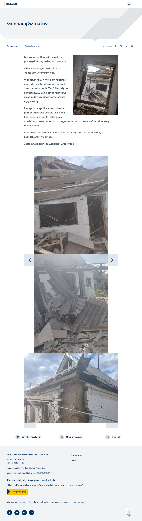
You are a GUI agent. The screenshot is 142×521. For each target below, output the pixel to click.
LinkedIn (17, 512)
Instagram (31, 512)
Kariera (74, 460)
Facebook (9, 512)
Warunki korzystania (16, 502)
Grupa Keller (76, 455)
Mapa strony (78, 502)
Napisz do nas (74, 437)
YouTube (24, 512)
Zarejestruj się (18, 492)
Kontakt (116, 437)
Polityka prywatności (38, 502)
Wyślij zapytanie (31, 437)
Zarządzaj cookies (60, 502)
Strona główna (13, 46)
